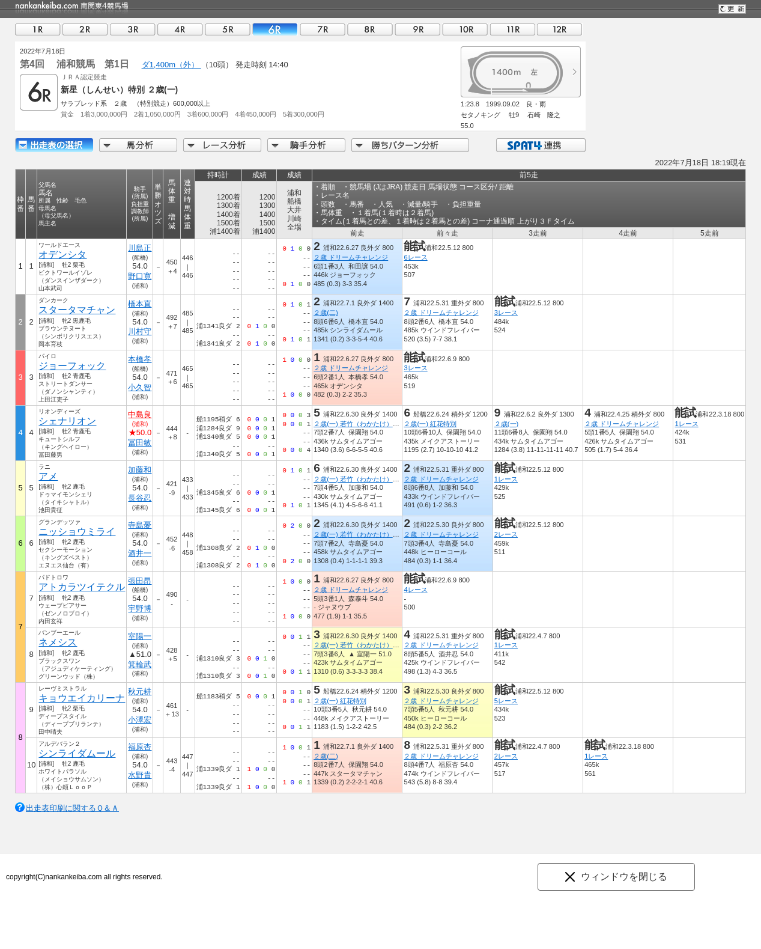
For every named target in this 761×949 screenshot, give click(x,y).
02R (85, 29)
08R (370, 29)
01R (38, 29)
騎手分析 (306, 145)
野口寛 (139, 276)
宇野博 (139, 608)
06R (275, 29)
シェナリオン (67, 421)
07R (322, 29)
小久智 (139, 387)
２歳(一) (506, 423)
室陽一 (139, 636)
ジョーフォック (72, 366)
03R (133, 29)
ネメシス (57, 642)
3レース (506, 312)
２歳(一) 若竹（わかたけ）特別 (360, 423)
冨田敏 (139, 442)
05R (227, 29)
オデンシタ (62, 254)
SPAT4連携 (540, 145)
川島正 (139, 247)
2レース (506, 534)
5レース (506, 700)
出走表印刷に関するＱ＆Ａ (72, 808)
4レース (415, 589)
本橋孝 (139, 359)
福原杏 (139, 746)
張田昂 (139, 580)
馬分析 (138, 145)
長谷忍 (139, 497)
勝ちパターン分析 (410, 145)
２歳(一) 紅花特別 (430, 423)
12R (560, 29)
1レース (686, 423)
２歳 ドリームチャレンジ (351, 257)
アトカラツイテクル (81, 587)
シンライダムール (76, 753)
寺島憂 (139, 524)
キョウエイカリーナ (81, 698)
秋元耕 (139, 691)
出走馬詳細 (54, 145)
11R (512, 29)
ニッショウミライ (76, 531)
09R (417, 29)
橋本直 (139, 303)
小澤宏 (139, 719)
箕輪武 (139, 664)
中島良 (139, 414)
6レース (415, 257)
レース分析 (222, 145)
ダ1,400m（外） (171, 64)
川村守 (139, 331)
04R (180, 29)
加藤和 (139, 469)
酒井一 (139, 553)
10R (465, 29)
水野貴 (139, 775)
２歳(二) (326, 312)
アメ (48, 476)
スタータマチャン (76, 310)
